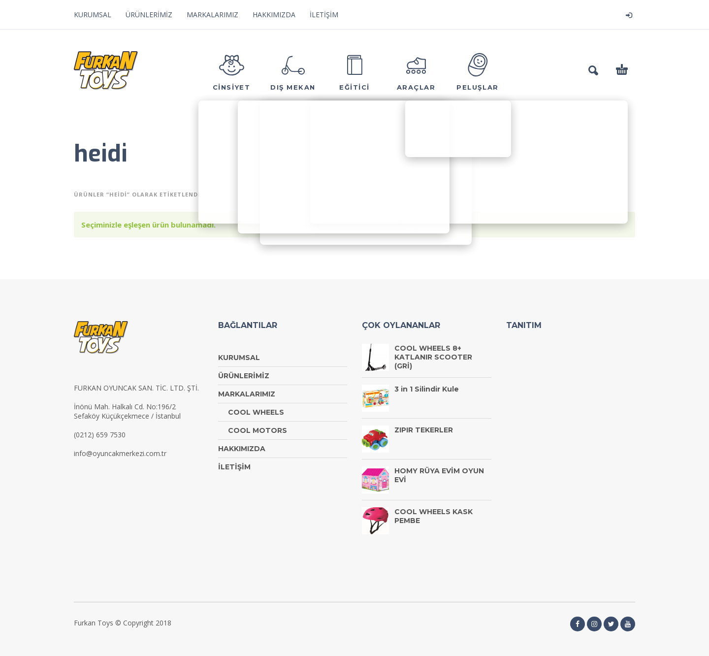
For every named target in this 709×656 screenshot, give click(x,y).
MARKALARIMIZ (212, 14)
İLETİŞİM (324, 14)
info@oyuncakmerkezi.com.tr (120, 453)
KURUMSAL (92, 14)
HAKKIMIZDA (274, 14)
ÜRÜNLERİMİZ (149, 14)
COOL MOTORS (257, 430)
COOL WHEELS (256, 412)
